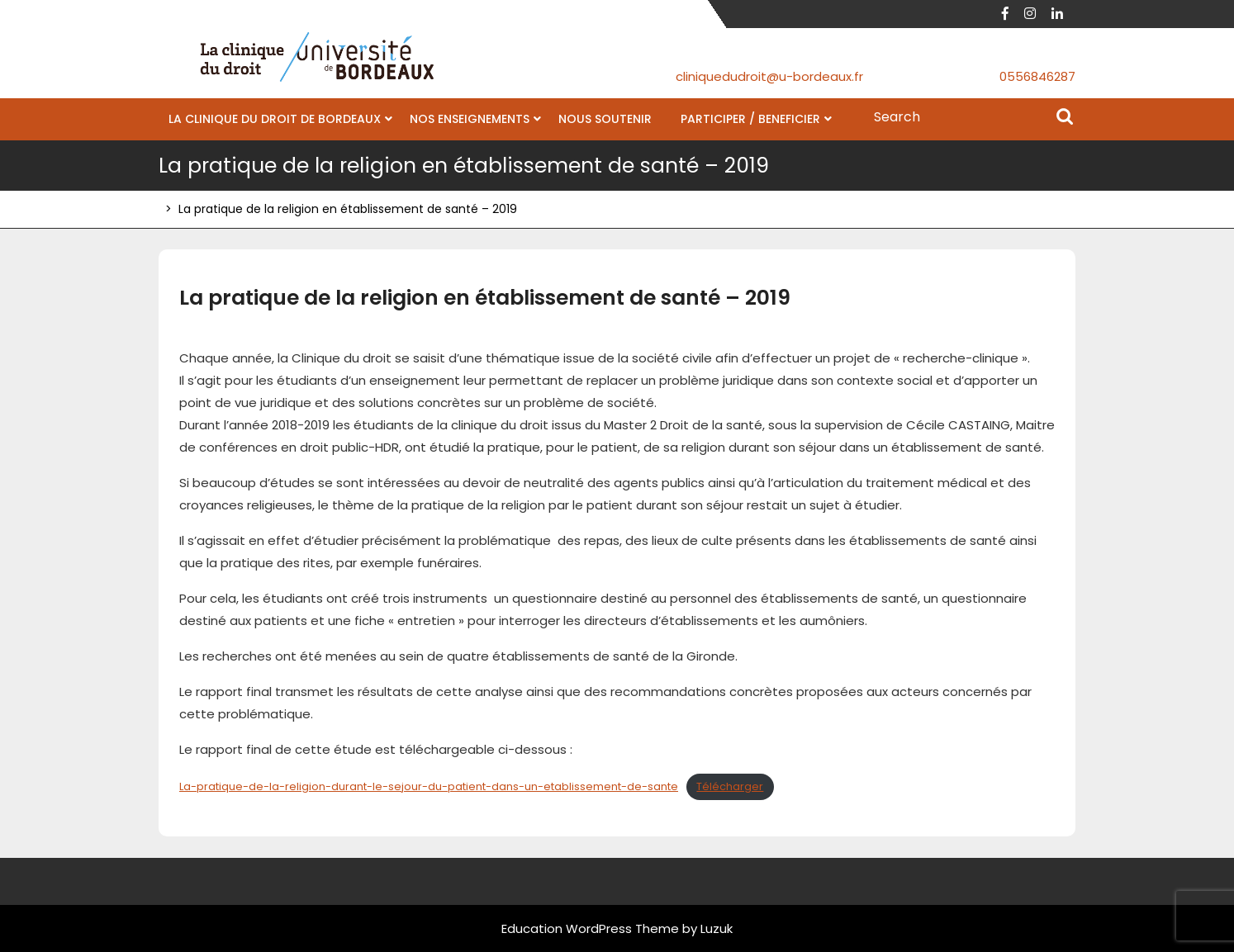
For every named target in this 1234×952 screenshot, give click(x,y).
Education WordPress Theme (590, 928)
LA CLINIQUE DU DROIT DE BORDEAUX (274, 119)
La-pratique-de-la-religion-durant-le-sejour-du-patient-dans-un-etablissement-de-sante (428, 786)
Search (1064, 118)
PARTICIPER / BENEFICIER (750, 119)
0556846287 (1037, 76)
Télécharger (729, 786)
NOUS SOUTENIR (605, 119)
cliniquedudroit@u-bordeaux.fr (769, 76)
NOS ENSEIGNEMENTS (469, 119)
